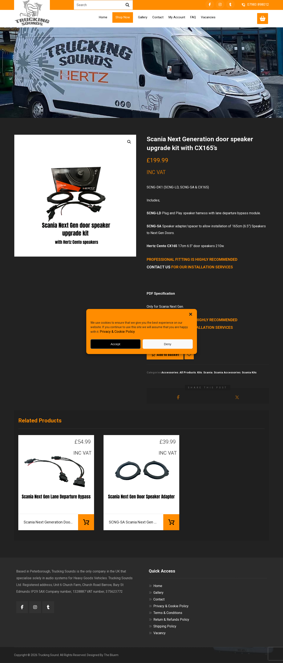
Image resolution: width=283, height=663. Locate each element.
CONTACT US (158, 267)
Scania (208, 372)
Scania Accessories (227, 372)
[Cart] (262, 18)
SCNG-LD (154, 213)
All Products (187, 372)
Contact (157, 600)
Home (155, 586)
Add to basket (168, 355)
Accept (115, 344)
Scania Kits (249, 372)
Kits (199, 372)
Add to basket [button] (86, 523)
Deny (167, 344)
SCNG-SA (154, 226)
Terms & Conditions (165, 613)
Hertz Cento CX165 (162, 246)
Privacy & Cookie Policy (117, 332)
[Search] (127, 5)
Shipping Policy (162, 627)
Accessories (169, 372)
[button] (191, 314)
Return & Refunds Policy (169, 620)
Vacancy (157, 634)
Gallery (156, 593)
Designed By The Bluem (102, 655)
